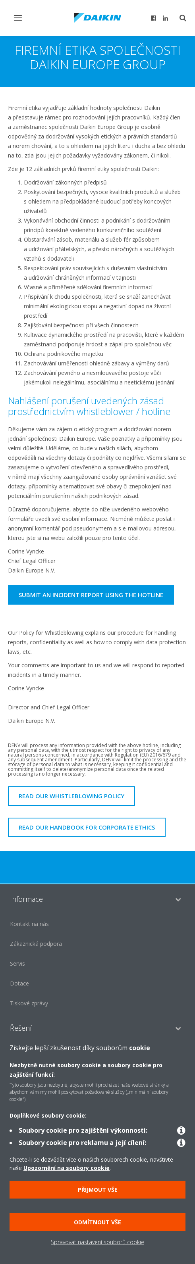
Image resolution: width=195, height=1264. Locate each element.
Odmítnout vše (97, 1222)
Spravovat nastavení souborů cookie (97, 1242)
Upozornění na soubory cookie (66, 1168)
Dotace (19, 983)
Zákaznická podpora (36, 943)
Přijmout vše (98, 1189)
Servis (17, 963)
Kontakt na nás (29, 924)
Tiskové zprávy (29, 1003)
